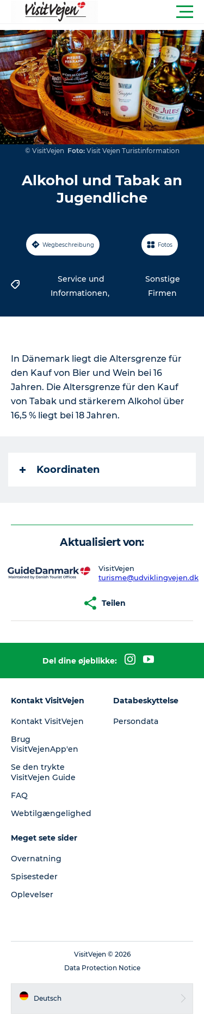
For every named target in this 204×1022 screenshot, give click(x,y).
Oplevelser (32, 894)
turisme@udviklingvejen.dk (148, 577)
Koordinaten (60, 470)
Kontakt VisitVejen (47, 721)
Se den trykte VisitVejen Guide (43, 772)
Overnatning (36, 858)
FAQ (19, 795)
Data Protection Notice (102, 968)
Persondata (135, 721)
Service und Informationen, (81, 286)
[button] (151, 12)
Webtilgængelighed (51, 813)
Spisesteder (34, 876)
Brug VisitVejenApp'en (44, 744)
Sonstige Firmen (162, 286)
